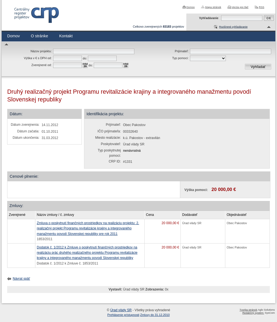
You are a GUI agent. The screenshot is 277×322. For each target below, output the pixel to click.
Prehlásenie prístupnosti (123, 314)
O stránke (39, 36)
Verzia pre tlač (240, 7)
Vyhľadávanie (208, 18)
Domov (190, 7)
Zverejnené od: (42, 65)
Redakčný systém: (253, 312)
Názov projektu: (41, 51)
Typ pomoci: (180, 58)
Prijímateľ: (182, 51)
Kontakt (66, 36)
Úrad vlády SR (121, 310)
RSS (261, 7)
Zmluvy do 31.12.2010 (155, 314)
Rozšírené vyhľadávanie (233, 26)
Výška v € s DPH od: (38, 58)
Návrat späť (21, 279)
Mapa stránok (213, 7)
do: (85, 58)
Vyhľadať (258, 67)
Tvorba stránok (248, 309)
